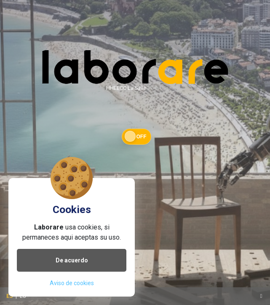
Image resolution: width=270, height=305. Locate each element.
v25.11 (157, 87)
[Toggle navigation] (261, 296)
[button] (135, 137)
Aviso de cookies (72, 283)
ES (9, 296)
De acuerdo (72, 260)
